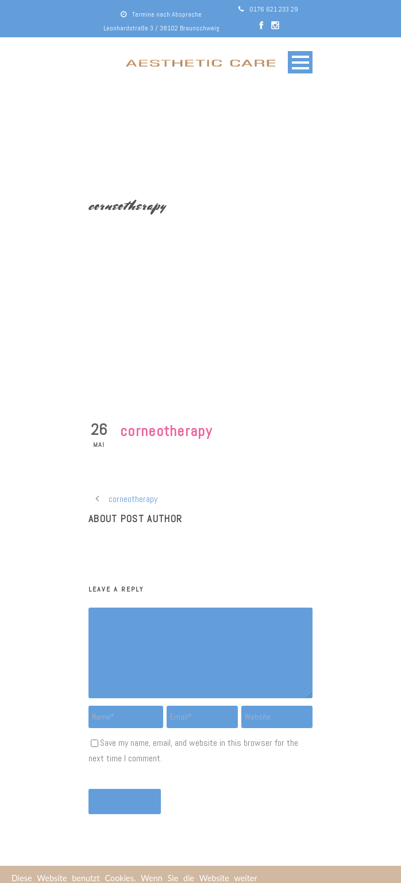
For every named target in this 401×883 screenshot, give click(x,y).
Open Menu (300, 62)
